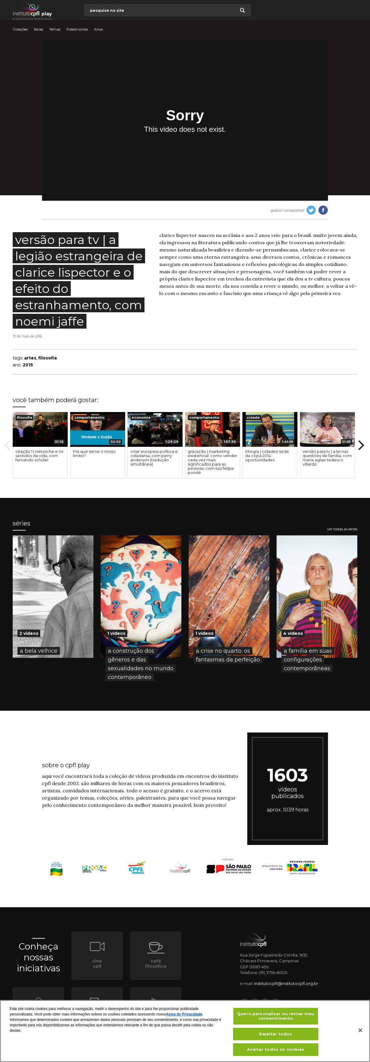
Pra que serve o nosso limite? (94, 453)
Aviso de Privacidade (184, 1016)
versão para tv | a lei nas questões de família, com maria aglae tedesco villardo (327, 457)
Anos (98, 29)
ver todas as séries (342, 529)
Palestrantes (77, 29)
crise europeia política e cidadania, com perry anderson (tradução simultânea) (154, 457)
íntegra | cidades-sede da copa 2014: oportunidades (267, 455)
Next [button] (361, 445)
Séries (38, 29)
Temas (54, 29)
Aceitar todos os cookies (275, 1051)
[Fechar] (360, 1032)
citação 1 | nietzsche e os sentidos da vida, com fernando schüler (39, 455)
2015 (28, 365)
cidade (253, 417)
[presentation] (40, 429)
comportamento (89, 417)
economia (141, 417)
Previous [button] (7, 445)
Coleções (20, 29)
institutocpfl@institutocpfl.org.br (286, 983)
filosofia (47, 358)
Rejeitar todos (275, 1036)
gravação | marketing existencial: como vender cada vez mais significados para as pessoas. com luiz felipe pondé (212, 462)
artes (30, 358)
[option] (40, 445)
